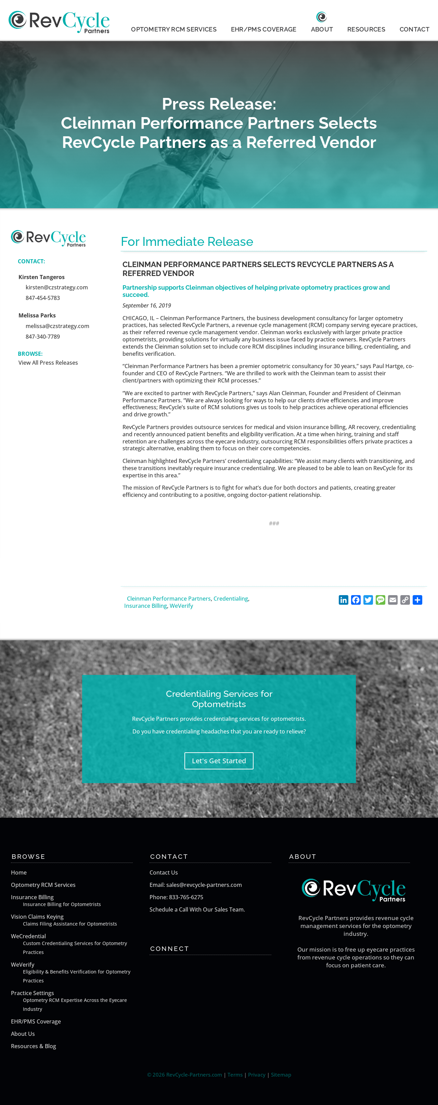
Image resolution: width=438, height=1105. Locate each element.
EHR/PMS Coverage (36, 1021)
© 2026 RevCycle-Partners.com (184, 1074)
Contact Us (164, 872)
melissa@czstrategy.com (57, 326)
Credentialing (231, 598)
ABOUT (322, 29)
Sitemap (281, 1074)
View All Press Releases (48, 362)
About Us (23, 1034)
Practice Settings (78, 1001)
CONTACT (414, 29)
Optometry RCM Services (43, 885)
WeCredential (78, 944)
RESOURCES (366, 29)
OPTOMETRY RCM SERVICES (174, 29)
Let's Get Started (219, 760)
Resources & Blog (33, 1046)
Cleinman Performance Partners (169, 598)
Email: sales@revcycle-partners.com (196, 885)
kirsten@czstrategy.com (57, 287)
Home (19, 872)
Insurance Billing (145, 606)
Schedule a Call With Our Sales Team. (197, 909)
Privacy (257, 1074)
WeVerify (181, 606)
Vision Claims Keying (78, 920)
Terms (235, 1074)
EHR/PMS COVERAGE (264, 29)
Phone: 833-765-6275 (176, 897)
